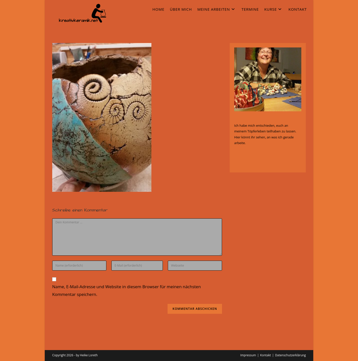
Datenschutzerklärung (290, 355)
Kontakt (265, 355)
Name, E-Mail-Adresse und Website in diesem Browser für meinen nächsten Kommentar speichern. (126, 290)
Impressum (248, 355)
